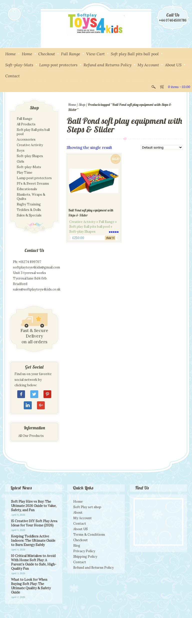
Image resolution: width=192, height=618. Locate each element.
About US (173, 64)
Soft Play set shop (87, 507)
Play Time (24, 172)
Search (153, 86)
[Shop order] (162, 147)
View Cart (95, 53)
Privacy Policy (84, 551)
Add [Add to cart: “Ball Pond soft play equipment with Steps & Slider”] (108, 238)
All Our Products (31, 436)
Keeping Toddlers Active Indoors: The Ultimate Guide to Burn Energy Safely (33, 540)
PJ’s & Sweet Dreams (33, 183)
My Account (148, 64)
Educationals (27, 189)
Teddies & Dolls (29, 210)
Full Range (70, 53)
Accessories (26, 139)
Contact (12, 75)
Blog (76, 545)
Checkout (46, 53)
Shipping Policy (85, 556)
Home (10, 53)
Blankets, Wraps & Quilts (31, 196)
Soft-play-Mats (19, 64)
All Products (26, 124)
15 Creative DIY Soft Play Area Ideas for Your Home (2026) (34, 523)
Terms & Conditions (89, 534)
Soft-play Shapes (30, 156)
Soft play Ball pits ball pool (135, 53)
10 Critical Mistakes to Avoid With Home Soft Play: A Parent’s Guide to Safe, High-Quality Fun (33, 562)
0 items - (179, 87)
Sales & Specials (29, 215)
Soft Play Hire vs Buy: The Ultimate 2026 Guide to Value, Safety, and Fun (33, 505)
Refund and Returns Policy (108, 64)
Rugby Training (29, 204)
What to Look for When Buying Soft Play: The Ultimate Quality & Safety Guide (31, 585)
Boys (20, 150)
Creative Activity (30, 145)
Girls (20, 161)
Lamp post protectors (58, 64)
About (77, 512)
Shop (81, 104)
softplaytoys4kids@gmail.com (36, 267)
